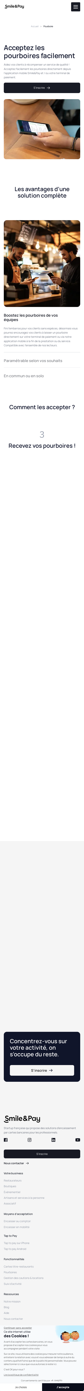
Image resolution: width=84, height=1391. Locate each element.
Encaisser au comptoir (17, 1221)
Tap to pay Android (15, 1249)
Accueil (34, 26)
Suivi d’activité (12, 1284)
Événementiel (12, 1192)
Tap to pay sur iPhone (16, 1243)
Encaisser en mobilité (16, 1227)
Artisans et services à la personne (24, 1198)
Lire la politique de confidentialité (21, 1374)
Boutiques (10, 1186)
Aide (6, 1313)
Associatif (10, 1203)
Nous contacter (13, 1319)
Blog (6, 1307)
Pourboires (10, 1272)
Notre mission (12, 1301)
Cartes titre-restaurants (19, 1266)
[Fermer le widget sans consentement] (18, 1328)
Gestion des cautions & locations (23, 1278)
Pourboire (48, 26)
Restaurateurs (12, 1180)
